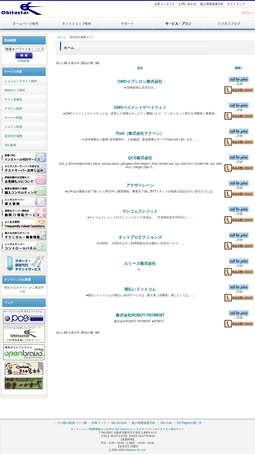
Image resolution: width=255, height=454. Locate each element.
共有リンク (99, 423)
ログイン (248, 13)
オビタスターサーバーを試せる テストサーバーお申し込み (23, 169)
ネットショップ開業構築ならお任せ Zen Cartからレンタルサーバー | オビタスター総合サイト (128, 429)
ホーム (62, 37)
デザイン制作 (13, 108)
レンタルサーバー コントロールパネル (23, 246)
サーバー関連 (13, 117)
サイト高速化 (13, 99)
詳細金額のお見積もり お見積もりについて (23, 180)
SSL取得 (10, 145)
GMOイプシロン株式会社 (140, 81)
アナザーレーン (140, 185)
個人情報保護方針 (211, 4)
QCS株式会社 (140, 158)
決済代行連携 (13, 136)
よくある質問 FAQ (23, 224)
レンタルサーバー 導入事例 (23, 202)
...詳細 (238, 84)
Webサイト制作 (14, 90)
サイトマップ (235, 4)
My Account (119, 423)
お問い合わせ (187, 4)
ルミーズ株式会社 (140, 263)
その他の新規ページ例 (72, 423)
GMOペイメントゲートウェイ (140, 107)
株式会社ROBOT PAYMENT (140, 315)
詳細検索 (24, 61)
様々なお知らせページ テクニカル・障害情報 (23, 235)
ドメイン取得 (13, 127)
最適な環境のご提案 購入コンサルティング (23, 191)
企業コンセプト (164, 4)
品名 (140, 68)
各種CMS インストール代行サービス (23, 157)
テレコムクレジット (140, 211)
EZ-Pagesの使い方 (189, 423)
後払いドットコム (140, 289)
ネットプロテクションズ (140, 237)
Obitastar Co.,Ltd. (135, 449)
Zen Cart (166, 423)
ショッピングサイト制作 (20, 81)
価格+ (238, 68)
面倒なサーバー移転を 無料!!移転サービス (23, 213)
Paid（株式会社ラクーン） (140, 133)
